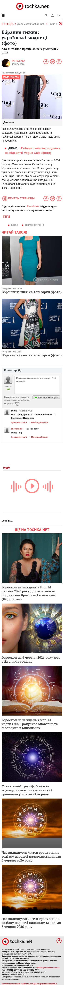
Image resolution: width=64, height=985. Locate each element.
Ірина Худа (18, 61)
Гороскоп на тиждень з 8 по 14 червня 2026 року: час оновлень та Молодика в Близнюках (30, 724)
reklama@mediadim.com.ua (47, 968)
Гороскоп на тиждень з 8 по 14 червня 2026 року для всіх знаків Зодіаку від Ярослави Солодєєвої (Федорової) (28, 593)
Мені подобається (39, 422)
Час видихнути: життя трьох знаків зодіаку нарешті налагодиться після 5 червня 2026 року (31, 856)
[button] (52, 15)
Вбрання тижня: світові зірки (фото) (32, 292)
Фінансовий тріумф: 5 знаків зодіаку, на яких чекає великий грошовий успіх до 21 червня (27, 790)
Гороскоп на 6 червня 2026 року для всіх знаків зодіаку (31, 659)
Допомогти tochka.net (31, 24)
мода (14, 225)
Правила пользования (11, 984)
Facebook (33, 206)
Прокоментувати (19, 422)
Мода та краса (11, 77)
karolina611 (17, 428)
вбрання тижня (34, 225)
